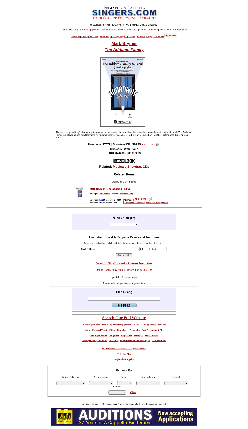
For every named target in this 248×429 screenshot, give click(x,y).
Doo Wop (73, 29)
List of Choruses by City (138, 269)
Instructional (165, 29)
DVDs (123, 340)
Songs (149, 36)
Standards (123, 330)
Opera (84, 36)
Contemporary (108, 29)
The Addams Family (124, 49)
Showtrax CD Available (135, 203)
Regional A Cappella (124, 359)
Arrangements (180, 29)
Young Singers (119, 36)
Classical (75, 36)
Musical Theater (101, 330)
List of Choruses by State (109, 269)
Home (64, 29)
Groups (93, 335)
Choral (142, 29)
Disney (131, 36)
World (96, 29)
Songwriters (126, 335)
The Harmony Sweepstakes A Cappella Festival (124, 348)
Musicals (93, 36)
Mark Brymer (124, 43)
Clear (133, 392)
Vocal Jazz (132, 29)
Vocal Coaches (151, 335)
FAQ (119, 354)
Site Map (127, 354)
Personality (105, 36)
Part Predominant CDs (153, 330)
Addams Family (126, 194)
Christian (121, 29)
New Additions (159, 340)
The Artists (158, 36)
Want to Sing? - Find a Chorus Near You (124, 263)
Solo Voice (102, 340)
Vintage (88, 330)
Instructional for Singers (138, 340)
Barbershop (85, 29)
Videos (140, 36)
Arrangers (138, 335)
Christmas (153, 29)
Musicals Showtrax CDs (131, 166)
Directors (102, 335)
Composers (113, 335)
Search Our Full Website (124, 317)
